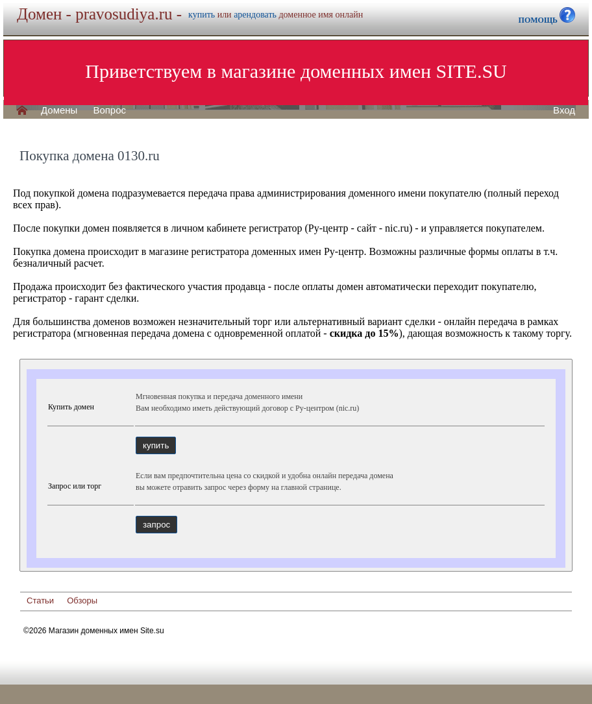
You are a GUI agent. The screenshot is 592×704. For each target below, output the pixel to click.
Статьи (40, 600)
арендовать (255, 14)
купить (201, 14)
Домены (59, 110)
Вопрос (109, 110)
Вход (564, 110)
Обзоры (82, 600)
